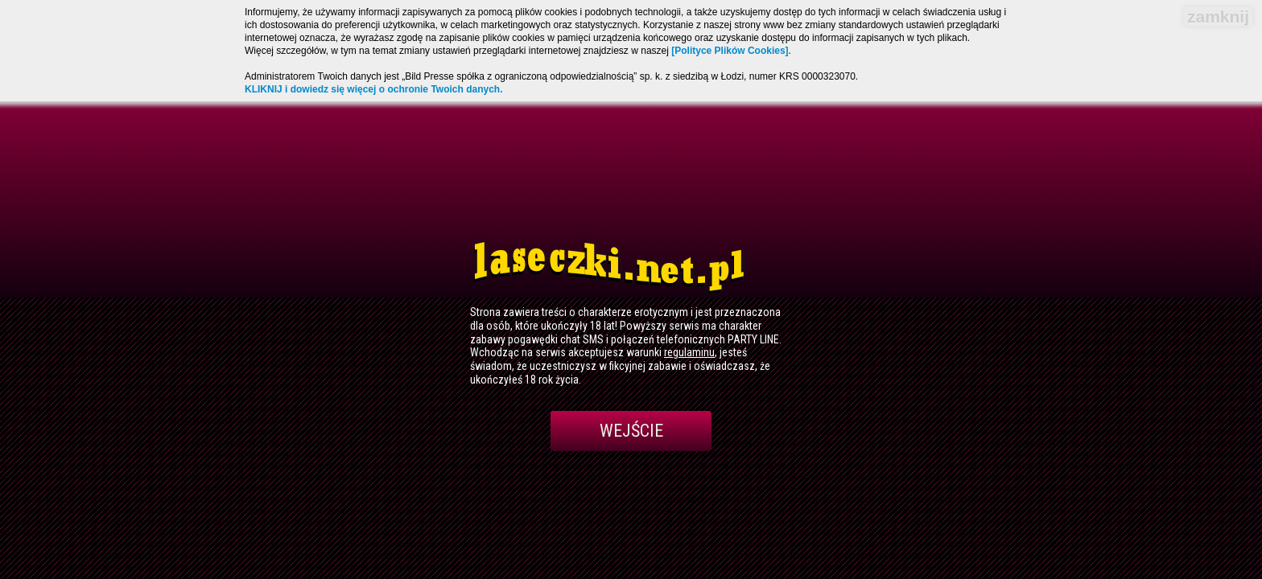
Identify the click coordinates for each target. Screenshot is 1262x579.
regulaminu (689, 352)
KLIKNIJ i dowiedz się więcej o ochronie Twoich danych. (374, 89)
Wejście (631, 431)
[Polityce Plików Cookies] (729, 50)
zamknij (1218, 16)
